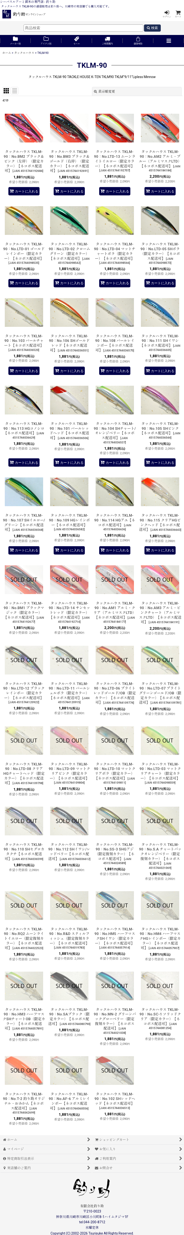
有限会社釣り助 (92, 1206)
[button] (168, 41)
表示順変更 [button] (104, 91)
